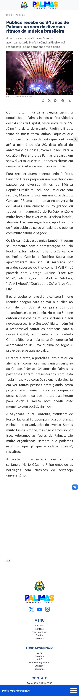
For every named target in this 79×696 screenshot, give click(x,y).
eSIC (39, 659)
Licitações (40, 665)
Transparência (39, 632)
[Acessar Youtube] (39, 609)
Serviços (39, 625)
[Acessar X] (31, 609)
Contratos (39, 669)
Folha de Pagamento (39, 662)
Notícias (39, 628)
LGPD (40, 652)
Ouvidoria (39, 638)
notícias (20, 14)
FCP (8, 560)
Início (9, 14)
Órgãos (39, 635)
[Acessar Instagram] (47, 609)
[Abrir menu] (73, 690)
